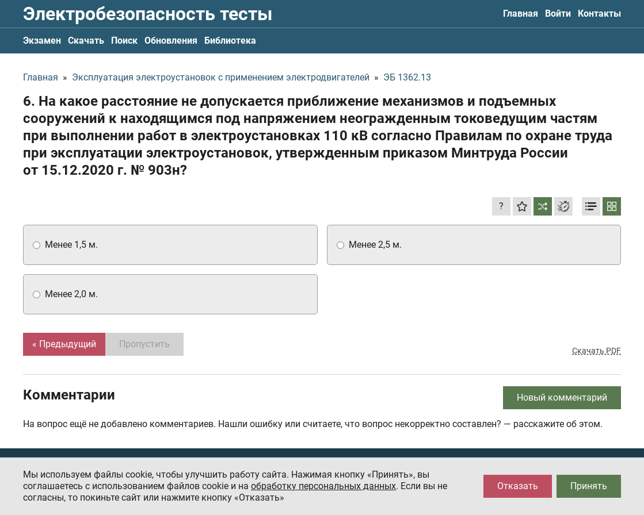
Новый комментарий (562, 397)
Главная (520, 13)
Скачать (86, 40)
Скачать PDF (596, 350)
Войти (558, 13)
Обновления (170, 40)
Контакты (599, 13)
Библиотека (230, 40)
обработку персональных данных (323, 486)
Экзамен (42, 40)
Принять (588, 486)
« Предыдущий (64, 344)
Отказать (517, 486)
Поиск (124, 40)
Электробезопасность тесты (147, 14)
